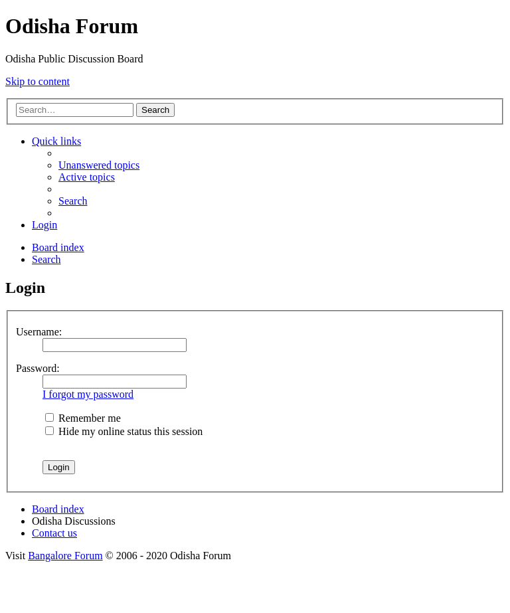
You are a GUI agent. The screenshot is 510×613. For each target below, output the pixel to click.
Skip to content (37, 81)
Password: (38, 368)
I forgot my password (87, 394)
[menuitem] (98, 165)
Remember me (83, 418)
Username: (39, 331)
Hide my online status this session (124, 431)
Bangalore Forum (65, 555)
